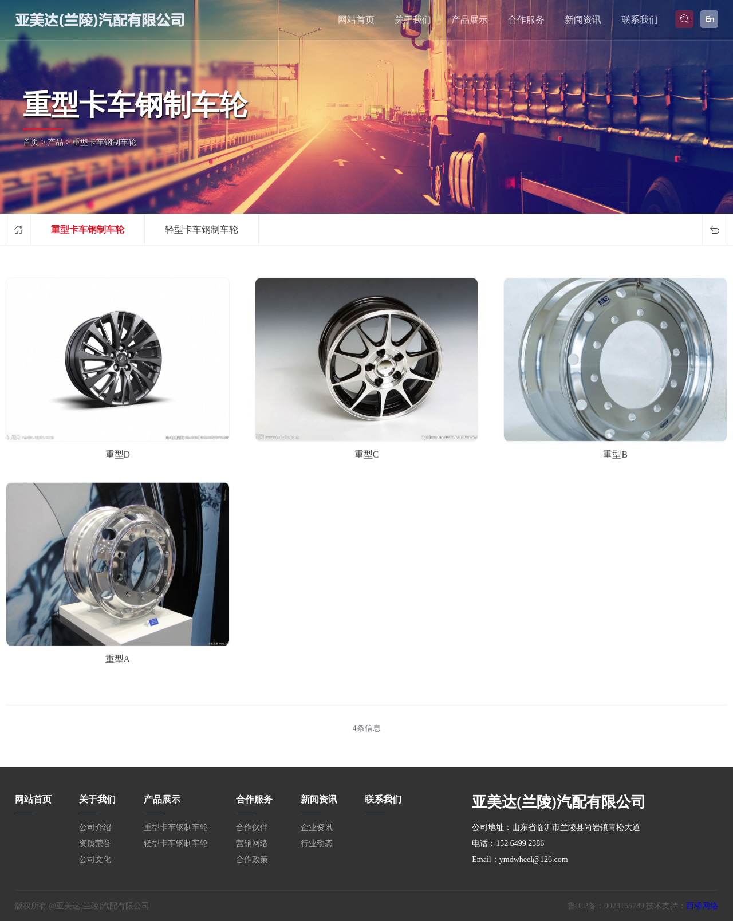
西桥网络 (702, 906)
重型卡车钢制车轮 (87, 229)
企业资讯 (317, 827)
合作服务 (526, 20)
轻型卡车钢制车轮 (201, 229)
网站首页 (356, 20)
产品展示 (469, 20)
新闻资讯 (583, 20)
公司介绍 (95, 827)
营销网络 (252, 843)
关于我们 (413, 20)
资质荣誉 (95, 843)
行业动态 (317, 843)
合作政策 (252, 859)
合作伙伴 (252, 827)
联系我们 (639, 20)
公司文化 (95, 859)
